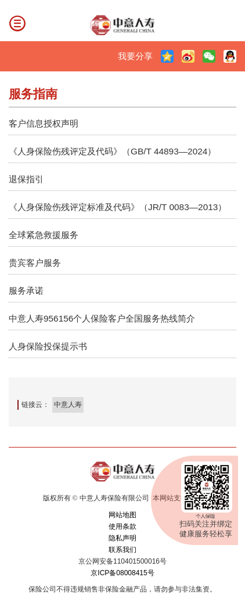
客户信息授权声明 (43, 123)
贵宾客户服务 (35, 263)
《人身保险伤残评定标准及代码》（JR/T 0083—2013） (117, 207)
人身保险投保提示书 (48, 346)
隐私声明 (122, 538)
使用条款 (122, 526)
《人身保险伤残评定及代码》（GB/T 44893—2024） (112, 151)
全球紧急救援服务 (43, 235)
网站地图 (122, 515)
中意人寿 (68, 405)
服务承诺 (26, 290)
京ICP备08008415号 (122, 573)
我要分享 (135, 56)
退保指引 (26, 179)
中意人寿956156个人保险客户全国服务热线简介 (102, 318)
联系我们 (122, 550)
